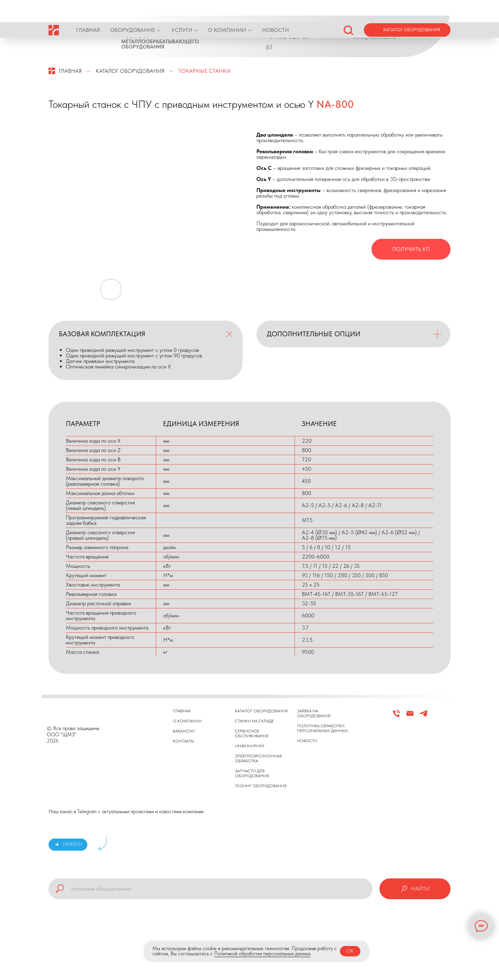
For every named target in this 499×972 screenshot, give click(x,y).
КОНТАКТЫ (183, 741)
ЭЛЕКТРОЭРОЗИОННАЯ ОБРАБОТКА (258, 758)
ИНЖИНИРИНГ (250, 746)
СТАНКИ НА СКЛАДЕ (254, 721)
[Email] (410, 716)
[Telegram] (423, 716)
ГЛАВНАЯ (88, 8)
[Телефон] (396, 716)
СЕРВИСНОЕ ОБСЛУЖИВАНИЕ (252, 733)
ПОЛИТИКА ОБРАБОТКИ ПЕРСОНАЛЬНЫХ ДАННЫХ (322, 728)
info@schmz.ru (374, 36)
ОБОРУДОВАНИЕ (132, 8)
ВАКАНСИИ (184, 731)
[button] (348, 7)
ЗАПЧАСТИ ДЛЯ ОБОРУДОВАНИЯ (252, 773)
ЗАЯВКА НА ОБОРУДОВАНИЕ (314, 713)
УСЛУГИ (181, 8)
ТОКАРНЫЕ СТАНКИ (204, 71)
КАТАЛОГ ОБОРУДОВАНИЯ (130, 71)
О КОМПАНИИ (227, 8)
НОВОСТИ (275, 8)
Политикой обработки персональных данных (262, 954)
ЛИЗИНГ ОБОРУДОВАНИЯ (261, 785)
